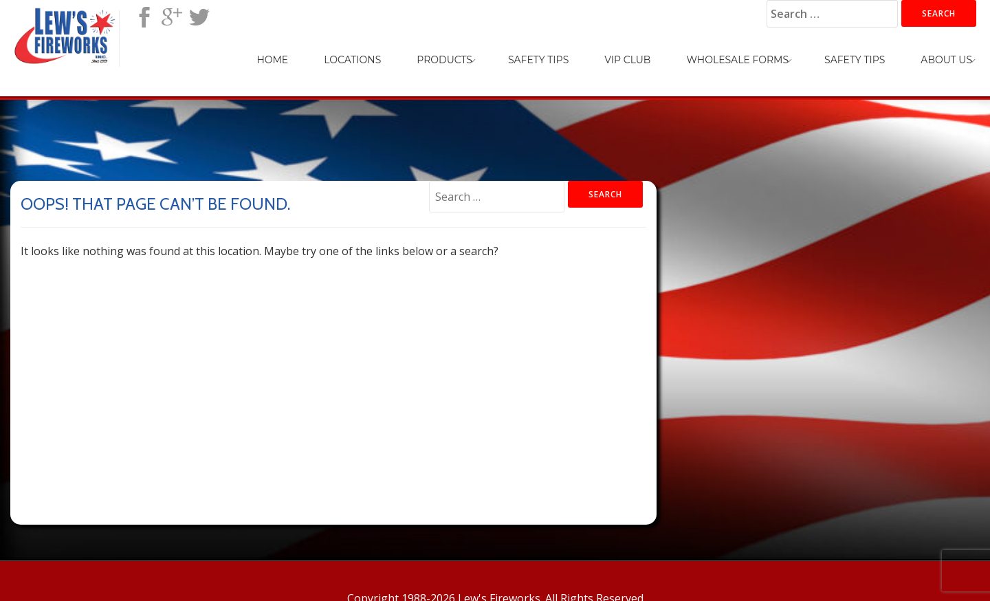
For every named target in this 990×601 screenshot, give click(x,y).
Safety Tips (538, 60)
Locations (352, 60)
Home (272, 60)
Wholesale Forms (737, 60)
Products (444, 60)
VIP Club (627, 60)
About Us (946, 60)
